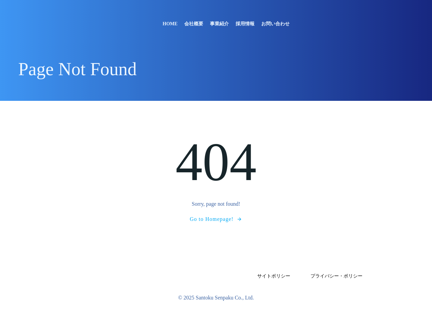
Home (170, 23)
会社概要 (193, 23)
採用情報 (245, 23)
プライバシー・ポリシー (336, 276)
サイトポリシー (273, 276)
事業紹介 (219, 23)
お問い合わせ (275, 23)
